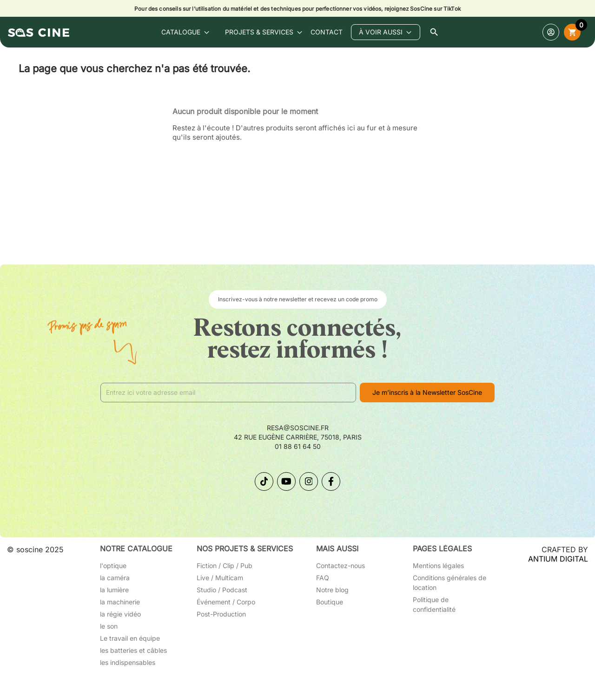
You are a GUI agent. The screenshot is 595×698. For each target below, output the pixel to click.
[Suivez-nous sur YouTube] (286, 481)
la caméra (115, 578)
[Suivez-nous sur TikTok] (264, 481)
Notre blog (332, 590)
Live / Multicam (220, 578)
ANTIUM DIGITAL (558, 558)
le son (109, 626)
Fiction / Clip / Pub (224, 565)
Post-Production (221, 614)
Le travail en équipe (130, 638)
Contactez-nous (340, 565)
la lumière (114, 590)
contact (327, 32)
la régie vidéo (120, 614)
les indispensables (127, 662)
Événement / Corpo (226, 602)
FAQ (322, 578)
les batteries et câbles (133, 650)
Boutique (329, 602)
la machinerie (120, 602)
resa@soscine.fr (298, 428)
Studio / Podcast (222, 590)
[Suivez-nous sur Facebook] (331, 481)
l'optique (113, 565)
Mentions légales (438, 565)
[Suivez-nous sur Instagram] (308, 481)
